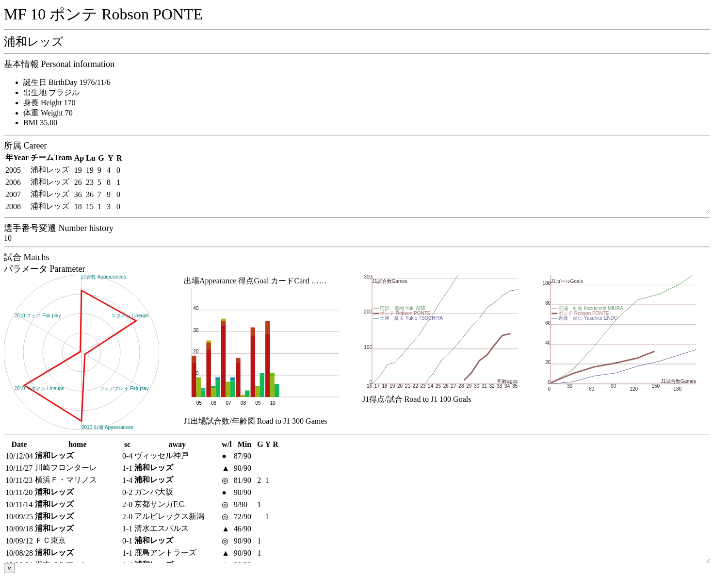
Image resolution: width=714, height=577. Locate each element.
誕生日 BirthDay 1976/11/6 (67, 82)
